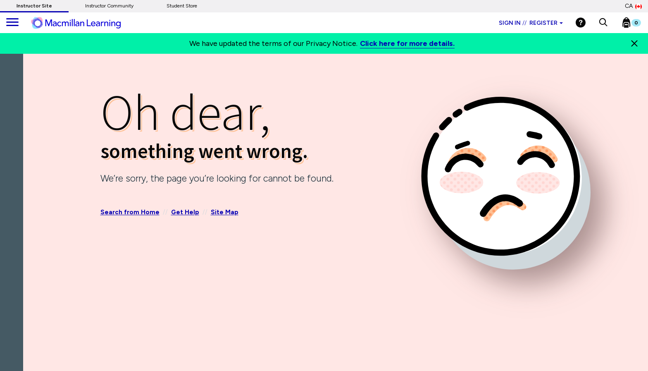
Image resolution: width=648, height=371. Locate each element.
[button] (603, 22)
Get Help (185, 212)
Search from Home (130, 212)
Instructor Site (34, 6)
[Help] (581, 23)
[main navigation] (12, 22)
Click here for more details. (407, 43)
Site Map (224, 212)
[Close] (634, 43)
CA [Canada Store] (633, 6)
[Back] (13, 103)
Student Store (182, 6)
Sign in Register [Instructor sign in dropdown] (531, 22)
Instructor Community (109, 6)
